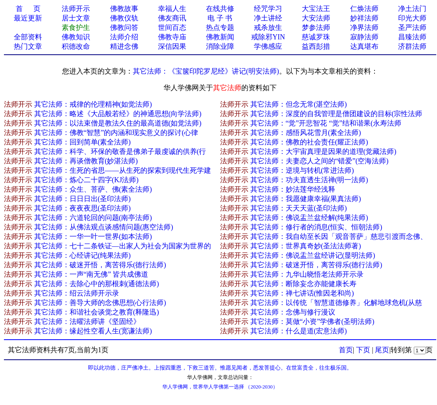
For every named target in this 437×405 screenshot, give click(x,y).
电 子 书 (219, 18)
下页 (363, 350)
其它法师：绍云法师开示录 (76, 293)
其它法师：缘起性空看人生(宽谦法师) (93, 331)
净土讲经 (268, 18)
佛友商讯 (172, 18)
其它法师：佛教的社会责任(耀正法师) (309, 142)
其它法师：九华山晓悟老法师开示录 (307, 274)
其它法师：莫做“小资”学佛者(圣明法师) (312, 321)
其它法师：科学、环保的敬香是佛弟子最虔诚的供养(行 (120, 151)
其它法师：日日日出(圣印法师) (82, 199)
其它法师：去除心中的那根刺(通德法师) (96, 284)
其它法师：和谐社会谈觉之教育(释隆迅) (96, 312)
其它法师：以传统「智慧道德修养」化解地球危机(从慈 (336, 303)
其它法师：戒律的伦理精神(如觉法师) (93, 104)
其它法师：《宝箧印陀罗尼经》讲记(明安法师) (206, 71)
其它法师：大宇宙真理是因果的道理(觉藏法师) (323, 151)
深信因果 (172, 46)
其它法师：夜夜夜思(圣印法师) (82, 208)
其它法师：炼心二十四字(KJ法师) (86, 180)
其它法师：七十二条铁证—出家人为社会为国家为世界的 (122, 246)
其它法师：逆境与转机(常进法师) (302, 170)
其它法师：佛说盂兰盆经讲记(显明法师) (312, 255)
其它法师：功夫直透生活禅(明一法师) (309, 180)
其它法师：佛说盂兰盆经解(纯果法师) (309, 218)
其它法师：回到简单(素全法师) (82, 142)
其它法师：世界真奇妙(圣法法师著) (305, 246)
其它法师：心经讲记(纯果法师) (82, 255)
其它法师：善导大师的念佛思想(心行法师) (100, 303)
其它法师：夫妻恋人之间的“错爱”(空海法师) (319, 161)
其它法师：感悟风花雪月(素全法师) (305, 133)
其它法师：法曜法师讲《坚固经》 (87, 321)
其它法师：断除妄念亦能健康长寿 (303, 284)
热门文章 (28, 46)
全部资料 (28, 37)
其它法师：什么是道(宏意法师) (298, 331)
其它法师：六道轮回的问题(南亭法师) (93, 218)
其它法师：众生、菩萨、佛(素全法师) (93, 189)
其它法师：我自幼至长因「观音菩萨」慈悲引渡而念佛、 (338, 236)
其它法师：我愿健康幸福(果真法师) (305, 199)
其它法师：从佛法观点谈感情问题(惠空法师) (103, 227)
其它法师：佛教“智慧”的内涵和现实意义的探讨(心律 (116, 133)
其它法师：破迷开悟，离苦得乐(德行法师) (100, 265)
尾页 (382, 350)
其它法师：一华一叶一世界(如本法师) (93, 236)
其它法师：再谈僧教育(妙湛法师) (86, 161)
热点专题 (220, 27)
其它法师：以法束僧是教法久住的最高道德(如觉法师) (118, 123)
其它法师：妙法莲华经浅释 (292, 189)
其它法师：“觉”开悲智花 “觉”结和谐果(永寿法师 (325, 123)
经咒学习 (268, 9)
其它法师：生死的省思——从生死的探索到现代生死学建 (122, 170)
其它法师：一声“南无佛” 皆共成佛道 (91, 274)
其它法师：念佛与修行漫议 (292, 312)
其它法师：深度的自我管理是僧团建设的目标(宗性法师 (336, 114)
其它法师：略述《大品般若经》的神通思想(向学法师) (118, 114)
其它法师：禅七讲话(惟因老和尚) (302, 293)
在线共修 (220, 9)
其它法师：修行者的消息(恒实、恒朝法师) (316, 227)
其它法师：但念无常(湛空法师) (298, 104)
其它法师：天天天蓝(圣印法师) (298, 208)
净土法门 (412, 9)
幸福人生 (172, 9)
